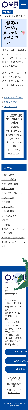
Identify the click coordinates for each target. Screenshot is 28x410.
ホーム (8, 167)
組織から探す (10, 102)
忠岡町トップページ (13, 97)
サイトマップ (10, 106)
